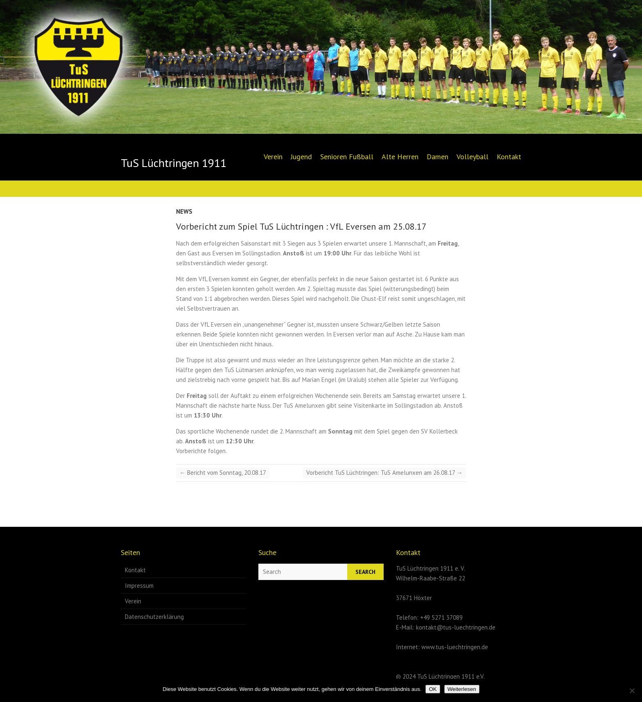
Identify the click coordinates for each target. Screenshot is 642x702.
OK (432, 689)
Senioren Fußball (346, 156)
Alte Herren (400, 156)
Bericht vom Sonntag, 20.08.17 (222, 472)
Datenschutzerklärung (154, 617)
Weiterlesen (462, 689)
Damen (437, 156)
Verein (273, 156)
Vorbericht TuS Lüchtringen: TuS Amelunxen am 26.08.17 (384, 472)
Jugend (301, 156)
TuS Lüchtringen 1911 (173, 163)
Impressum (139, 585)
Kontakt (509, 156)
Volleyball (472, 156)
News (184, 211)
